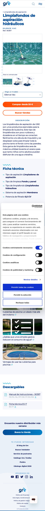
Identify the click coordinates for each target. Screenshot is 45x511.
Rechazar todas (22, 303)
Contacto (22, 506)
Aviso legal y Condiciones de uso (22, 498)
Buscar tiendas (22, 113)
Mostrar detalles (31, 280)
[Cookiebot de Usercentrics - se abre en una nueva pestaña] (32, 206)
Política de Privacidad (22, 495)
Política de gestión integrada (22, 500)
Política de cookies (22, 503)
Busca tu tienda (22, 432)
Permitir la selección (22, 295)
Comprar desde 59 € (22, 104)
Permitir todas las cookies (22, 287)
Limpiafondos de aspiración (15, 12)
